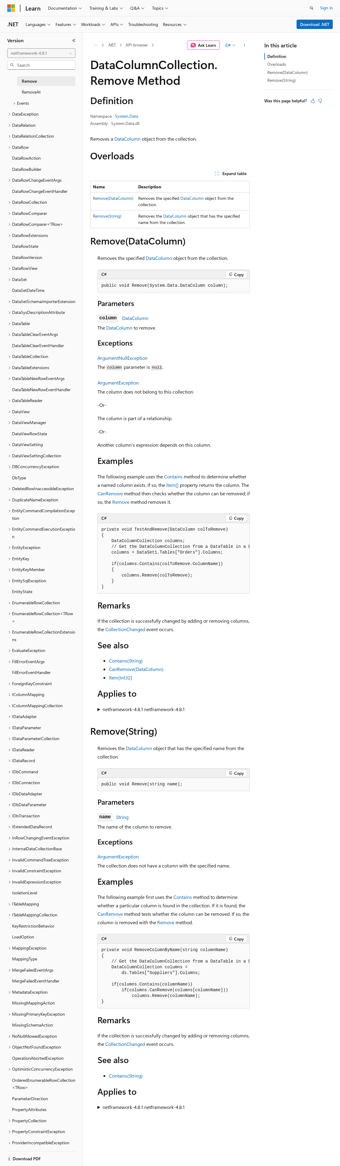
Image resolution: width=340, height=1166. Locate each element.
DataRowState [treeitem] (25, 246)
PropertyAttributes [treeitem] (29, 1109)
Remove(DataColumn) (113, 198)
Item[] (172, 485)
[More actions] (244, 45)
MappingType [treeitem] (24, 959)
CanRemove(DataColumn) (136, 669)
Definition (276, 56)
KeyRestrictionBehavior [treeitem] (33, 926)
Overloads (276, 64)
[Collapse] (74, 40)
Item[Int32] (120, 677)
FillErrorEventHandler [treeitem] (31, 672)
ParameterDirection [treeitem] (30, 1098)
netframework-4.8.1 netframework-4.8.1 (144, 709)
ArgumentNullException (122, 358)
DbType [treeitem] (19, 478)
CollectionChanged (125, 629)
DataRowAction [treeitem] (26, 158)
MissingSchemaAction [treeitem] (32, 1025)
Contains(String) (126, 660)
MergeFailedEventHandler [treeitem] (35, 981)
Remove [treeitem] (29, 81)
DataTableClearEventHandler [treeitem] (38, 345)
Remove (120, 502)
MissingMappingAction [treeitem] (33, 1003)
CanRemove (110, 493)
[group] (173, 558)
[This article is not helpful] (320, 100)
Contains (173, 476)
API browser (137, 45)
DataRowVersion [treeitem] (27, 257)
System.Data (126, 116)
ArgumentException (118, 382)
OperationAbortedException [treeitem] (38, 1058)
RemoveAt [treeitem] (31, 92)
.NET (112, 45)
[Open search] (312, 8)
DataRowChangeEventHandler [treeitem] (40, 191)
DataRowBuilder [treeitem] (26, 169)
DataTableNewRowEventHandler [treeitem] (41, 389)
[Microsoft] (11, 8)
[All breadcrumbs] (95, 45)
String (122, 817)
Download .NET (314, 24)
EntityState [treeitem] (22, 591)
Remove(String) (107, 216)
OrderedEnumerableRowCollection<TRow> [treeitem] (43, 1084)
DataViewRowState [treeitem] (29, 433)
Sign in (326, 8)
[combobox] (41, 53)
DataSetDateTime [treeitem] (28, 290)
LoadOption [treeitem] (23, 937)
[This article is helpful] (312, 100)
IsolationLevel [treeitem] (24, 893)
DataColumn (127, 139)
